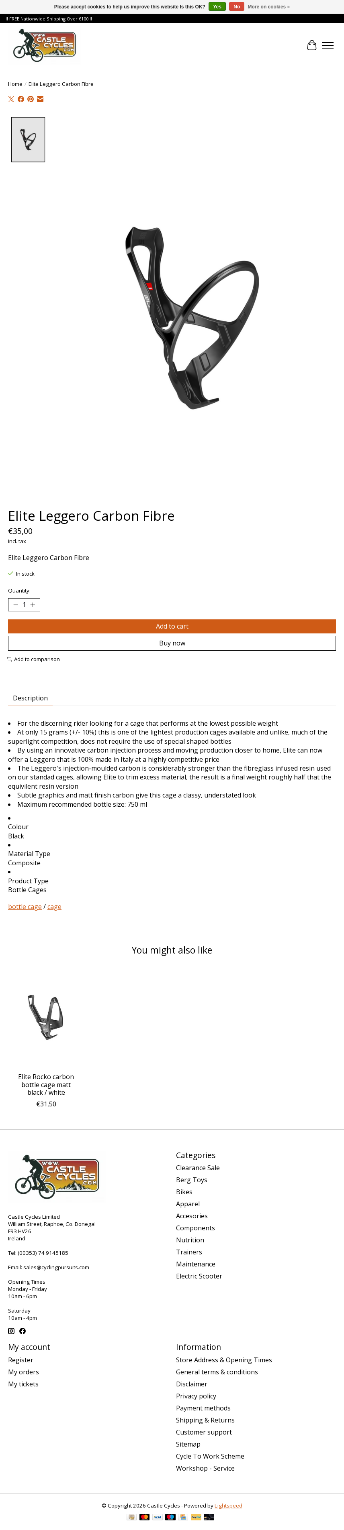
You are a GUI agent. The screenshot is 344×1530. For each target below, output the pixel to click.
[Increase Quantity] (32, 605)
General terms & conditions (217, 1372)
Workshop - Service (205, 1468)
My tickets (23, 1384)
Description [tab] (30, 698)
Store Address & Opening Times (224, 1359)
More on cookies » (269, 7)
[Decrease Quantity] (15, 605)
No (236, 7)
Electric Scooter (199, 1276)
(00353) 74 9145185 (43, 1252)
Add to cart (172, 626)
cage (54, 906)
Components (195, 1228)
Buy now (172, 643)
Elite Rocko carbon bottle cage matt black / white (46, 1084)
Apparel (188, 1203)
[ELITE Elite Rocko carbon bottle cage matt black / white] (46, 1018)
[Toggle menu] (328, 45)
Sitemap (188, 1444)
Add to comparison (33, 659)
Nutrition (190, 1240)
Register (20, 1359)
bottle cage (25, 906)
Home (15, 83)
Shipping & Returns (205, 1420)
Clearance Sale (198, 1167)
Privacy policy (196, 1396)
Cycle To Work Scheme (210, 1456)
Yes (217, 7)
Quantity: (19, 590)
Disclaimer (191, 1384)
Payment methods (203, 1408)
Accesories (192, 1215)
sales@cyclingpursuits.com (56, 1267)
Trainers (189, 1252)
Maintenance (195, 1264)
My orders (23, 1372)
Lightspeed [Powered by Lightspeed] (228, 1505)
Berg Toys (191, 1179)
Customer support (204, 1432)
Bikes (184, 1191)
